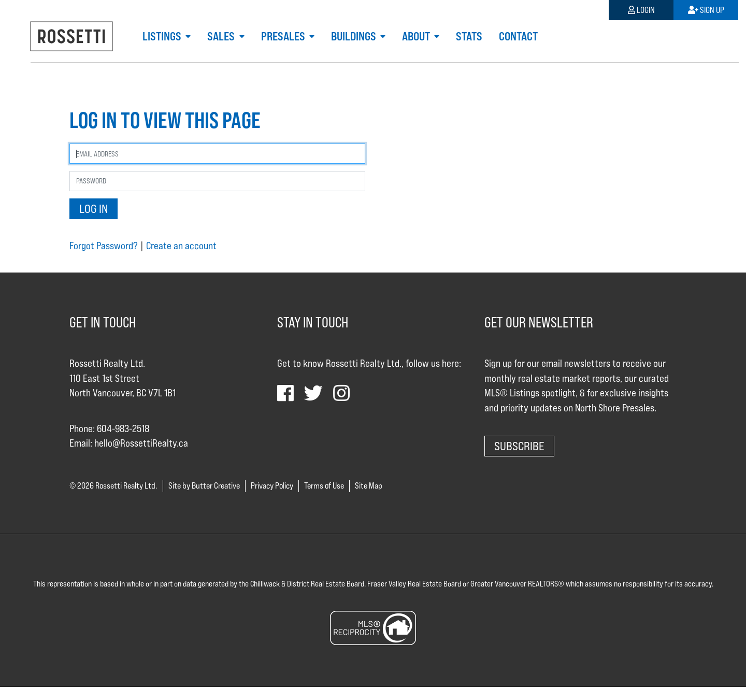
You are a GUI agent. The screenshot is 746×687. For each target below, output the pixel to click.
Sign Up (706, 10)
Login (641, 10)
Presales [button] (284, 36)
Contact (518, 36)
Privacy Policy (272, 486)
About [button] (417, 36)
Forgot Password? (103, 245)
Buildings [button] (354, 36)
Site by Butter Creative (204, 486)
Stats (469, 36)
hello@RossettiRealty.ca (141, 443)
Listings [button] (162, 36)
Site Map (368, 486)
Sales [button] (222, 36)
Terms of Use (324, 486)
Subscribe (519, 446)
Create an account (181, 245)
